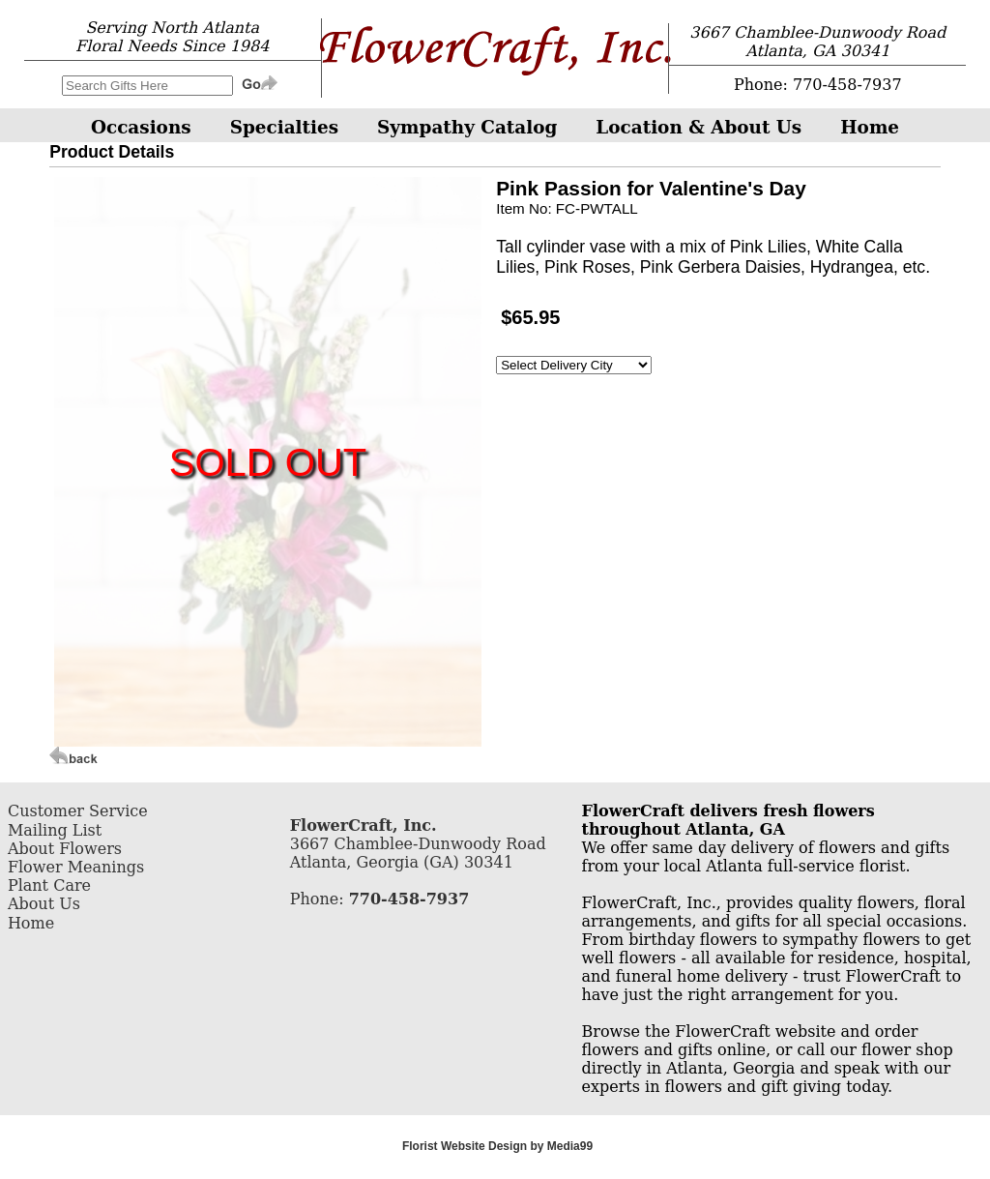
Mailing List (55, 830)
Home (31, 923)
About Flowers (65, 849)
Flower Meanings (76, 867)
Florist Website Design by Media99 (497, 1146)
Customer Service (78, 811)
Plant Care (49, 885)
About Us (44, 904)
